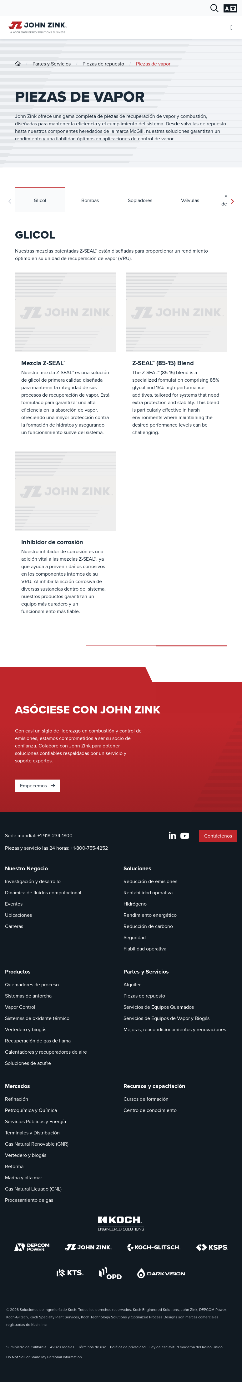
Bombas (90, 200)
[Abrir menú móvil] (231, 27)
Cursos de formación (146, 1099)
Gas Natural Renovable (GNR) (36, 1144)
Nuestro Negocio (26, 868)
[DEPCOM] (31, 1247)
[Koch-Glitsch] (154, 1247)
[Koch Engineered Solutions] (121, 1223)
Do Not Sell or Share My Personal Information (44, 1357)
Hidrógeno (135, 903)
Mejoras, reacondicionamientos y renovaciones (175, 1029)
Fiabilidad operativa (145, 948)
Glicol (40, 200)
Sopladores (140, 200)
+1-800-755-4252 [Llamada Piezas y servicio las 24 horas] (89, 848)
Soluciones (137, 868)
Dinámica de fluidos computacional (43, 892)
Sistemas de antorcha (28, 995)
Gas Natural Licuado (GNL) (33, 1188)
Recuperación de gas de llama (38, 1040)
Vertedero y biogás (25, 1029)
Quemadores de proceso (32, 984)
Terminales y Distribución (32, 1132)
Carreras (14, 926)
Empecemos (37, 785)
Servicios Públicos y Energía (35, 1121)
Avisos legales (62, 1347)
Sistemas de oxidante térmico (37, 1018)
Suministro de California (26, 1347)
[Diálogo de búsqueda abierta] (214, 8)
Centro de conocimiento (150, 1110)
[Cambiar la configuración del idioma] (230, 8)
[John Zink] (88, 1247)
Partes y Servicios (52, 63)
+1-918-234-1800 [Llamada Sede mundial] (55, 835)
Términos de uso (92, 1347)
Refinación (16, 1099)
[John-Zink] (18, 63)
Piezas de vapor (153, 63)
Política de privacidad (128, 1347)
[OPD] (110, 1272)
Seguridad (135, 937)
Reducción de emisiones (150, 881)
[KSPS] (212, 1247)
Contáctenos (218, 835)
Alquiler (132, 984)
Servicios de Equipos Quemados (159, 1007)
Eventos (14, 903)
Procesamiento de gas (29, 1200)
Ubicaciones (18, 915)
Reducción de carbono (148, 926)
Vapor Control (20, 1007)
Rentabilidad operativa (148, 892)
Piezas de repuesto (103, 63)
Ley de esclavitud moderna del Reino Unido (186, 1347)
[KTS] (70, 1273)
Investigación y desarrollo (33, 881)
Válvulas (190, 200)
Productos (18, 972)
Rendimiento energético (150, 915)
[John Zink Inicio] (36, 27)
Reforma (14, 1166)
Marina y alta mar (23, 1177)
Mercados (17, 1086)
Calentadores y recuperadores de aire (46, 1052)
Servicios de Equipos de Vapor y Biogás (166, 1018)
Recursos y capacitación (154, 1086)
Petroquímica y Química (31, 1110)
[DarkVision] (161, 1273)
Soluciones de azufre (28, 1063)
